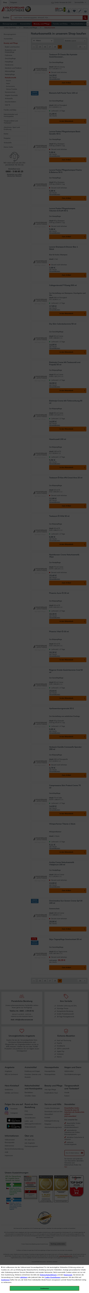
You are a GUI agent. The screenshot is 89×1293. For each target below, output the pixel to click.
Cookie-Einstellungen (52, 1277)
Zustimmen (5, 1280)
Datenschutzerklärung (48, 1275)
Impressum (68, 1275)
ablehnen (23, 1277)
